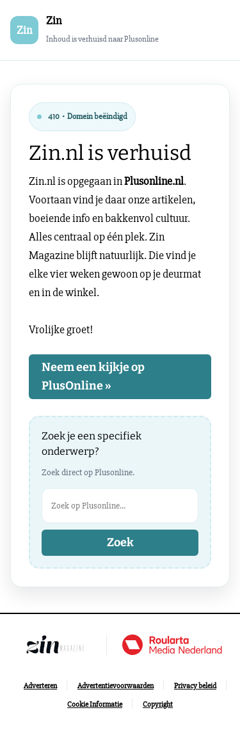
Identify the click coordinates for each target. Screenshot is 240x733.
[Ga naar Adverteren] (40, 686)
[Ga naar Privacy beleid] (195, 686)
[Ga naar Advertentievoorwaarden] (115, 686)
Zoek (120, 542)
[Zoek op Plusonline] (120, 505)
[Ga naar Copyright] (158, 704)
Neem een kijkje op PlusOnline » (93, 376)
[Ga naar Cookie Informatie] (94, 704)
